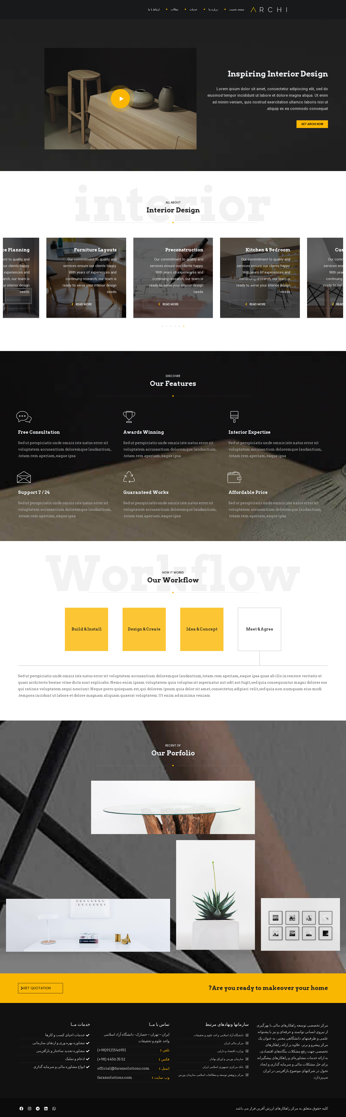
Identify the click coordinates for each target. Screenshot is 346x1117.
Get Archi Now (312, 124)
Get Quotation (36, 988)
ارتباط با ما (154, 9)
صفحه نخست (236, 9)
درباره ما (213, 9)
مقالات (174, 9)
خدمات (193, 9)
